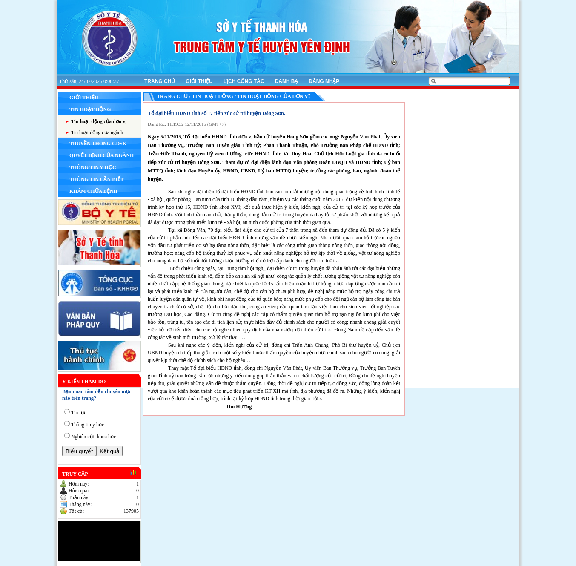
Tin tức (78, 413)
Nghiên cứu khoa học (93, 437)
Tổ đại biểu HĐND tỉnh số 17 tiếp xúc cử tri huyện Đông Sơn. (216, 113)
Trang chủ (159, 81)
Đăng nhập (324, 81)
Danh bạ (286, 81)
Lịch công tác (244, 81)
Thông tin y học (87, 425)
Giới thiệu (199, 81)
